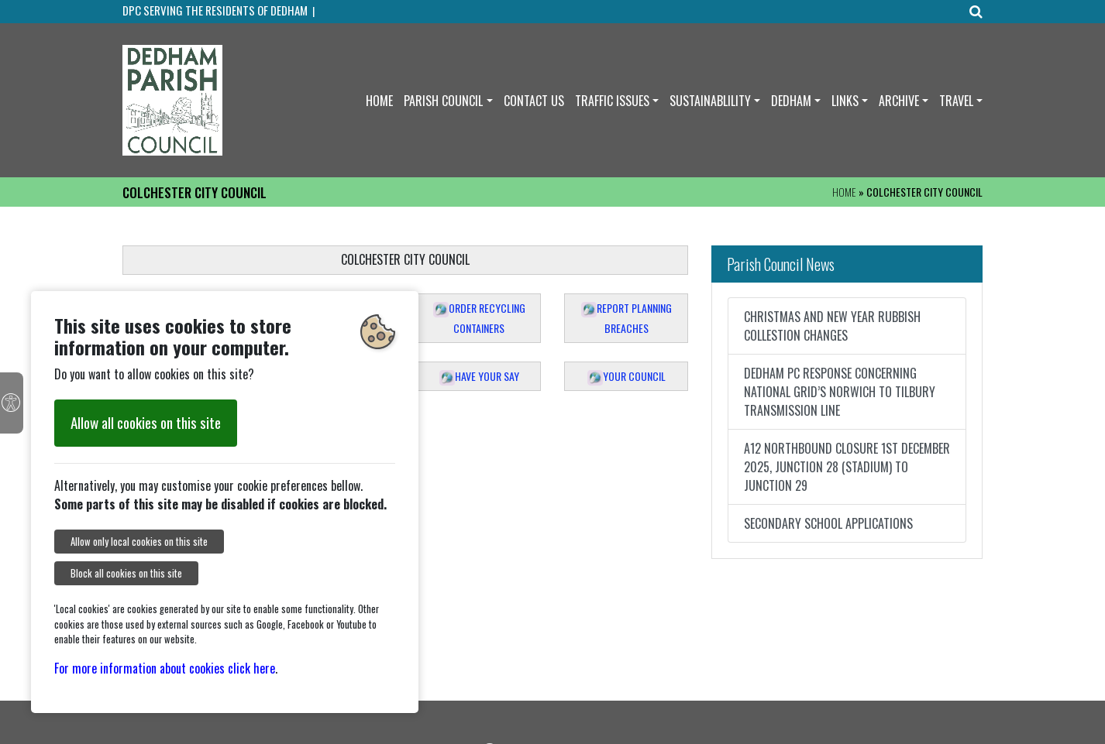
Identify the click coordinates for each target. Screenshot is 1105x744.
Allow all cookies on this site (146, 422)
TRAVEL (956, 100)
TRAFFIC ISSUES (612, 100)
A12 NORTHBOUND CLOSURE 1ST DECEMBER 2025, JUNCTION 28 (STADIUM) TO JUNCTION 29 (847, 467)
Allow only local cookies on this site (139, 541)
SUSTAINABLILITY (710, 100)
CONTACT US (534, 100)
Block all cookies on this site (126, 573)
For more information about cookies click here (164, 668)
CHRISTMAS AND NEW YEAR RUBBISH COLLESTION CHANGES (832, 326)
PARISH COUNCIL (443, 100)
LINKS (845, 100)
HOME (379, 100)
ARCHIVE (899, 100)
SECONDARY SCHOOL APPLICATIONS (828, 523)
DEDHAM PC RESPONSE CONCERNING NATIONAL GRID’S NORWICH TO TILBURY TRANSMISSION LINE (839, 392)
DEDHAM (791, 100)
